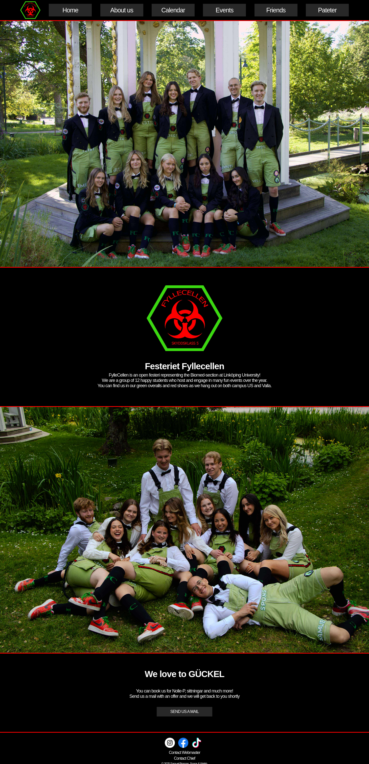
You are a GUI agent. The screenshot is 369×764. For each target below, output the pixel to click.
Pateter (327, 10)
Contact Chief (184, 758)
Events (224, 10)
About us (121, 10)
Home (70, 10)
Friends (275, 10)
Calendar (173, 10)
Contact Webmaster (184, 752)
